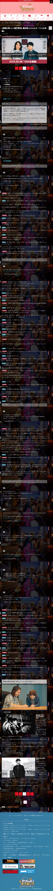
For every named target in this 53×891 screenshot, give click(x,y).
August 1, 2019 (26, 149)
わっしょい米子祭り (11, 18)
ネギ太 (5, 842)
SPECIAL (38, 17)
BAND (19, 17)
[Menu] (51, 1)
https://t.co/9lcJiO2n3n (8, 578)
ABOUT (13, 17)
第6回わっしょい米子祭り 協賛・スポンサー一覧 (40, 833)
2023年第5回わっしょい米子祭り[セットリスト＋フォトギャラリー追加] (14, 829)
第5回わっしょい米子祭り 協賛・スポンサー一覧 (20, 833)
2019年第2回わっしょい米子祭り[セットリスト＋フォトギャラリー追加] (14, 825)
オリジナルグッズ (6, 831)
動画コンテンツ (29, 18)
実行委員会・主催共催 (15, 831)
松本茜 (21, 852)
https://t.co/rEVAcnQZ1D (40, 537)
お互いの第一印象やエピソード (11, 88)
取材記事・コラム (36, 18)
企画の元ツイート (8, 82)
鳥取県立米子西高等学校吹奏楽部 (9, 848)
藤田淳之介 (47, 846)
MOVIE (31, 17)
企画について (6, 78)
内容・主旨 (7, 80)
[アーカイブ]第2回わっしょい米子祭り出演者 (28, 838)
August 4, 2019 (17, 421)
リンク (5, 857)
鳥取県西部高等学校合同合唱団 (22, 842)
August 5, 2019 (21, 185)
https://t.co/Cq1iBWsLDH (14, 271)
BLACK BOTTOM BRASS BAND (14, 838)
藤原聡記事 (16, 807)
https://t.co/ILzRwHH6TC (35, 495)
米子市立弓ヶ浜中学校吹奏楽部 (38, 846)
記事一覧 (9, 857)
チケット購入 (41, 18)
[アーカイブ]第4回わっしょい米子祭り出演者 (10, 850)
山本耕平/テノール (32, 842)
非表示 (18, 76)
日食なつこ (17, 846)
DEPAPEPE (26, 852)
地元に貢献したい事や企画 (10, 90)
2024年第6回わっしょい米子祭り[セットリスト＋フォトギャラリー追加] (39, 829)
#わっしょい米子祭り (23, 143)
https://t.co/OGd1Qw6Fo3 (15, 556)
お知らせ (23, 18)
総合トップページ (5, 18)
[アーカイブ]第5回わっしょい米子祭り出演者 (10, 844)
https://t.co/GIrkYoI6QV (29, 418)
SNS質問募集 (6, 84)
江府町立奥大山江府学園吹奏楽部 (26, 846)
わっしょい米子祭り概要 (8, 823)
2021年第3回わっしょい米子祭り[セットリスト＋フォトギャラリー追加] (39, 825)
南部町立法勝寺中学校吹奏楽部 (8, 846)
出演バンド (17, 18)
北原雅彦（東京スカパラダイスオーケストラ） (11, 852)
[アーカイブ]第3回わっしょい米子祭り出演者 (10, 840)
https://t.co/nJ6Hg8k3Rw (8, 183)
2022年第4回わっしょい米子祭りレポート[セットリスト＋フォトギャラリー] (15, 827)
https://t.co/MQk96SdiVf (8, 518)
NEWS (25, 17)
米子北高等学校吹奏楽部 (11, 842)
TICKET (44, 17)
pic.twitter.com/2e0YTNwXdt (19, 147)
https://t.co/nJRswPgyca (36, 138)
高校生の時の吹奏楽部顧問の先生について (13, 86)
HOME (7, 17)
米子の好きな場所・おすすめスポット (12, 92)
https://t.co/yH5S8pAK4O (32, 599)
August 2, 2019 (19, 558)
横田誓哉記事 (10, 807)
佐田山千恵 (5, 838)
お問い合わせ (48, 18)
